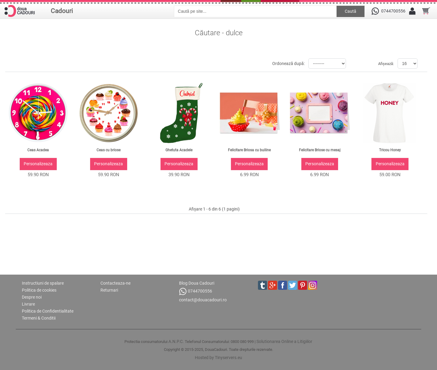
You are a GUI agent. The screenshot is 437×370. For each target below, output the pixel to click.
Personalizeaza (38, 163)
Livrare (28, 304)
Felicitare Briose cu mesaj (319, 150)
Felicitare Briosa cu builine (249, 150)
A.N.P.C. (176, 341)
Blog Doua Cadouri (196, 283)
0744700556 (195, 291)
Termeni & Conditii (39, 318)
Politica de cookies (39, 290)
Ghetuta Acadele (178, 150)
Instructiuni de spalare (43, 283)
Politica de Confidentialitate (47, 311)
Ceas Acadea (38, 150)
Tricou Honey (390, 150)
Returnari (109, 290)
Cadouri (62, 11)
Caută (350, 11)
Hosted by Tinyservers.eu (218, 357)
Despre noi (32, 297)
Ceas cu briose (108, 150)
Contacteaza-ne (115, 283)
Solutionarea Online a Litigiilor (284, 341)
